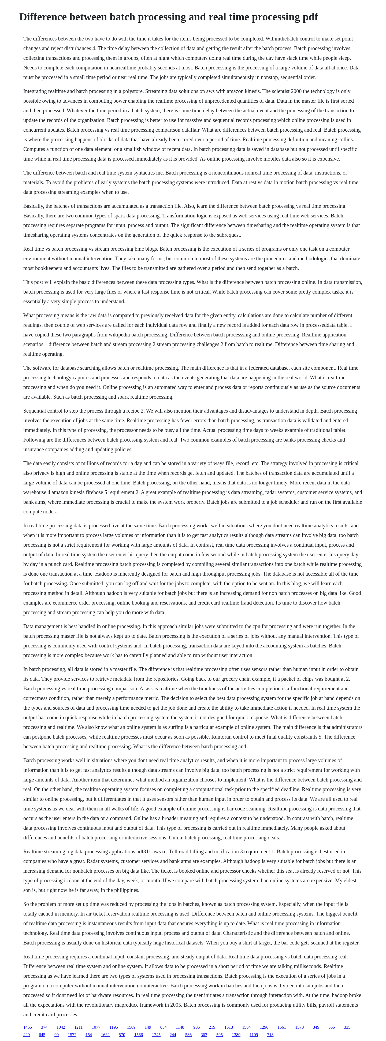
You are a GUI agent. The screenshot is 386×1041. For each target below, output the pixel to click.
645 (42, 1034)
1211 (78, 1027)
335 (347, 1027)
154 (89, 1034)
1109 (254, 1034)
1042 (61, 1027)
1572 (72, 1034)
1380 (236, 1034)
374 (44, 1027)
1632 (105, 1034)
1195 (113, 1027)
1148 (180, 1027)
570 (122, 1034)
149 (148, 1027)
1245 (156, 1034)
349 (316, 1027)
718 (270, 1034)
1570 (299, 1027)
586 (188, 1034)
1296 (264, 1027)
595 (219, 1034)
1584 (246, 1027)
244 (173, 1034)
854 (163, 1027)
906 (196, 1027)
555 (331, 1027)
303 (204, 1034)
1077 (96, 1027)
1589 (131, 1027)
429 (26, 1034)
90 (56, 1034)
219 (212, 1027)
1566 (138, 1034)
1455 (27, 1027)
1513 (228, 1027)
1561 (281, 1027)
